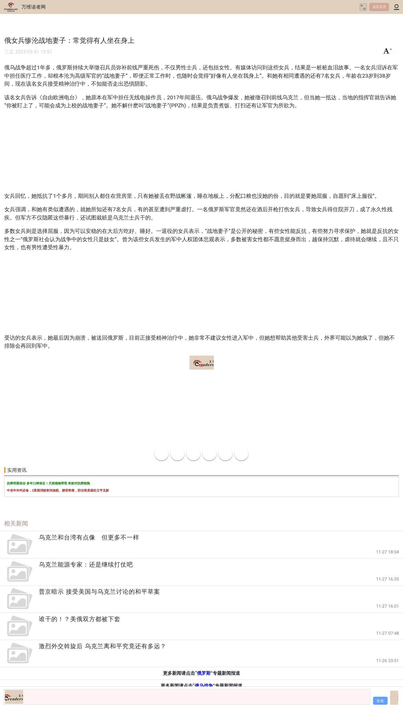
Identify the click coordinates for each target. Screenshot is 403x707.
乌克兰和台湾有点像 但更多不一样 (89, 537)
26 (201, 366)
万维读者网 (33, 7)
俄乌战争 (204, 685)
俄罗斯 (204, 673)
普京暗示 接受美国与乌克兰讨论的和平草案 (99, 591)
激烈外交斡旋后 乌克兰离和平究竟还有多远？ (102, 646)
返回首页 (379, 7)
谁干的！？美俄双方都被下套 (79, 619)
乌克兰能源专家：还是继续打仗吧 (86, 564)
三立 (9, 52)
